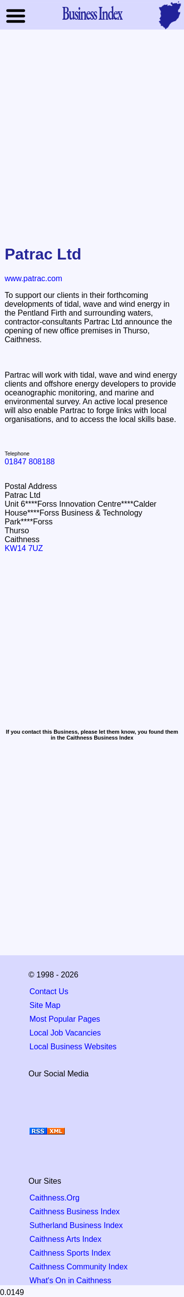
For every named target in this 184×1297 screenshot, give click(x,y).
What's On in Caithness (70, 1280)
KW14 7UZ (23, 548)
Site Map (44, 1005)
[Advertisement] (92, 133)
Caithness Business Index (74, 1211)
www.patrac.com (33, 278)
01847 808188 (29, 461)
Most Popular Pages (64, 1019)
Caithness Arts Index (65, 1239)
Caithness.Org (54, 1198)
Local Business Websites (73, 1046)
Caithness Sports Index (69, 1253)
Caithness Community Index (78, 1267)
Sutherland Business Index (76, 1225)
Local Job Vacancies (65, 1033)
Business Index (92, 13)
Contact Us (48, 991)
